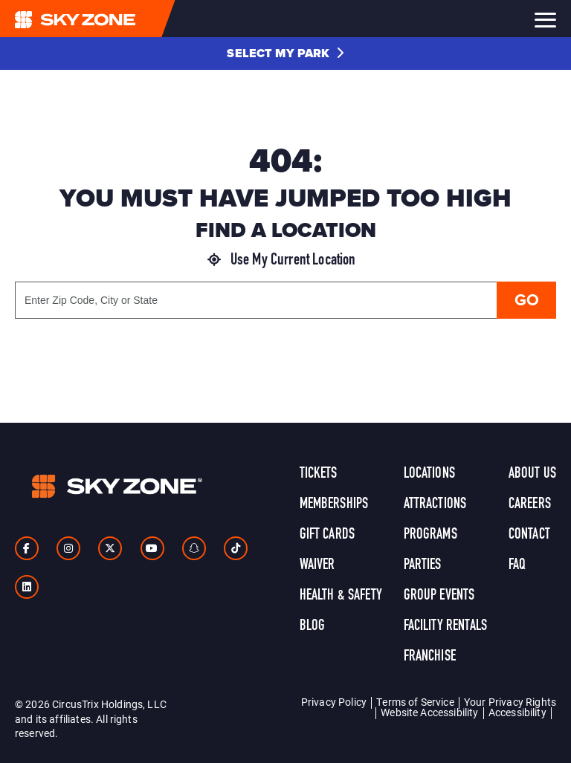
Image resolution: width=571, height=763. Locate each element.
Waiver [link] (317, 565)
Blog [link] (313, 626)
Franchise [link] (430, 656)
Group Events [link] (439, 595)
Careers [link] (530, 504)
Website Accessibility (429, 712)
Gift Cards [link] (327, 534)
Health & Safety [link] (341, 595)
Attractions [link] (435, 504)
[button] (285, 53)
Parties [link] (423, 565)
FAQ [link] (517, 565)
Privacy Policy (334, 702)
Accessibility (517, 712)
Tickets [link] (319, 474)
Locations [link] (429, 474)
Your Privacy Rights (510, 702)
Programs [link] (430, 534)
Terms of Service (415, 702)
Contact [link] (529, 534)
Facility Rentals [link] (446, 626)
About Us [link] (532, 474)
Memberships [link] (334, 504)
